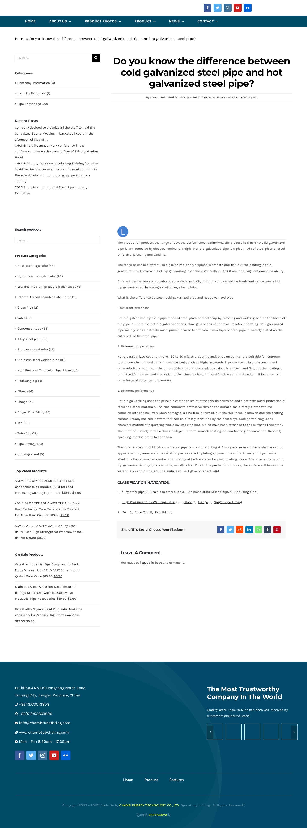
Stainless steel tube (32, 349)
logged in (147, 562)
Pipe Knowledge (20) (32, 104)
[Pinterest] (277, 529)
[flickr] (248, 8)
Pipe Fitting (26, 444)
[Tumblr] (267, 529)
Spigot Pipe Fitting (31, 412)
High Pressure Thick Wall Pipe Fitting (44, 370)
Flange (22, 402)
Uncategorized (28, 454)
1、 (131, 492)
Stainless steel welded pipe (38, 360)
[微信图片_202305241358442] (38, 7)
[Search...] (53, 58)
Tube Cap (24, 433)
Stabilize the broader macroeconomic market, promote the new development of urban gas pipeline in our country (56, 175)
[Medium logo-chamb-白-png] (153, 686)
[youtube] (238, 8)
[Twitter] (230, 529)
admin (154, 97)
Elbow (21, 391)
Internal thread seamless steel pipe (44, 297)
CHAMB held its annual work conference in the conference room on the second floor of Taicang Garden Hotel (56, 151)
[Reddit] (239, 529)
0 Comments (248, 97)
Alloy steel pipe (29, 339)
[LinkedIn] (249, 529)
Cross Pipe (25, 307)
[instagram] (228, 8)
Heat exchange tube (32, 266)
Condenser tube (29, 328)
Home (20, 38)
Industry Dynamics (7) (34, 93)
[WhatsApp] (258, 529)
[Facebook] (221, 529)
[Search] (96, 58)
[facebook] (207, 8)
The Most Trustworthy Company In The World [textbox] (244, 693)
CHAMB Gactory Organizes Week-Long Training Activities (57, 163)
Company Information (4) (36, 83)
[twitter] (218, 8)
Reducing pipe (28, 381)
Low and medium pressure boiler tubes (46, 287)
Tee (20, 423)
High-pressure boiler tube (36, 276)
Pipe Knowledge (227, 97)
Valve (21, 318)
